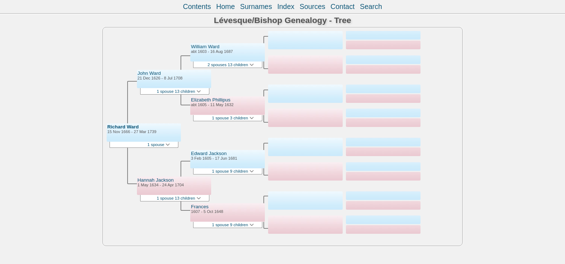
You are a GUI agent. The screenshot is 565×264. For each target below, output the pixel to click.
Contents (197, 6)
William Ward (205, 46)
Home (225, 6)
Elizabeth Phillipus (211, 100)
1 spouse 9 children (232, 171)
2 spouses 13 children (231, 65)
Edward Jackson (209, 153)
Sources (312, 6)
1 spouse (158, 144)
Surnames (256, 6)
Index (285, 6)
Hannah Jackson (156, 180)
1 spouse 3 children (232, 118)
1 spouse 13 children (179, 91)
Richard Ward (123, 126)
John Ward (149, 73)
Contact (342, 6)
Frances (200, 206)
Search (371, 6)
